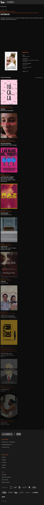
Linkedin (3, 467)
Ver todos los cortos (39, 77)
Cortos (5, 6)
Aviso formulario (5, 479)
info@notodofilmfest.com (7, 444)
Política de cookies (5, 482)
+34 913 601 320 (5, 447)
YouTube (3, 457)
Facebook (4, 465)
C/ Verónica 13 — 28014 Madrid (8, 442)
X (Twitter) (4, 462)
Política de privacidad (6, 477)
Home (2, 6)
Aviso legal (4, 474)
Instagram (4, 459)
